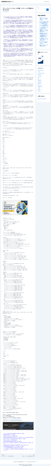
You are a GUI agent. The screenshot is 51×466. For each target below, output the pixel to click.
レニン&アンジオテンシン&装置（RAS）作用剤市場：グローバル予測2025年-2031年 (44, 22)
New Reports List (46, 1)
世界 (38, 77)
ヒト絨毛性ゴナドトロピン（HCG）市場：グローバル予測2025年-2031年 (44, 39)
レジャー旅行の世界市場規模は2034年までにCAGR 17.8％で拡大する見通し (13, 447)
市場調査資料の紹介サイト (7, 1)
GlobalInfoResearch (40, 70)
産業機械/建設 (40, 86)
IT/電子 (39, 71)
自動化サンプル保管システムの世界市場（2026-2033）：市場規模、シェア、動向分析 (14, 438)
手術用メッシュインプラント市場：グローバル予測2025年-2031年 (44, 19)
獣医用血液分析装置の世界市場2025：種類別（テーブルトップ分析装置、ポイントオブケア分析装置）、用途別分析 (18, 437)
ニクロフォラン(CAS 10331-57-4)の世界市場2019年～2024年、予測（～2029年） (14, 433)
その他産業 (39, 76)
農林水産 (39, 89)
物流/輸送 (39, 83)
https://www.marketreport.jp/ (42, 98)
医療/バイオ (39, 79)
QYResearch (39, 74)
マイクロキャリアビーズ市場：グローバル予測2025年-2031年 (44, 42)
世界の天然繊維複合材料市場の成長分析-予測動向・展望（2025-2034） (12, 441)
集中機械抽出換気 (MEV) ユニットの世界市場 (9, 434)
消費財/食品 (39, 82)
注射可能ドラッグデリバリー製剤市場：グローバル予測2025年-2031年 (44, 30)
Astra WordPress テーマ (34, 461)
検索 (47, 9)
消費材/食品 (39, 80)
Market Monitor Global (41, 73)
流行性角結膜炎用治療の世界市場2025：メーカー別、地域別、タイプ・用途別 (13, 446)
